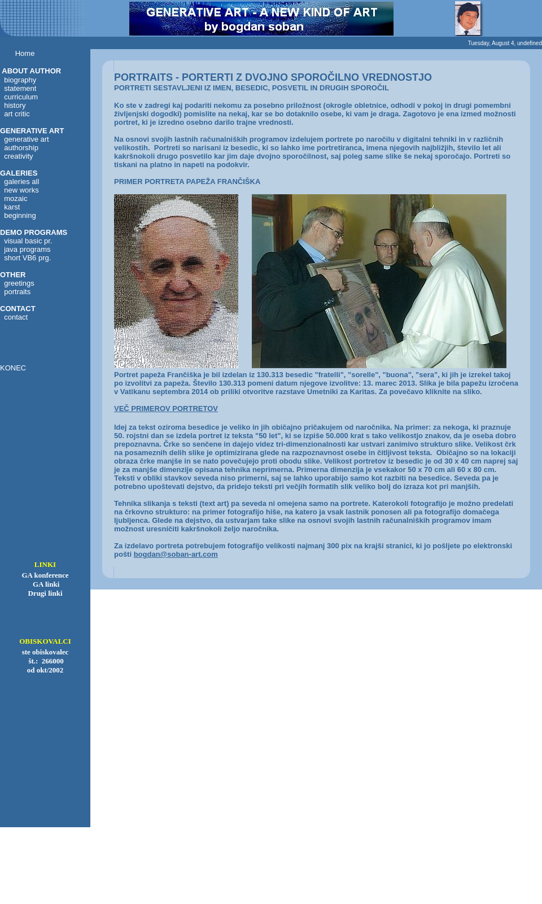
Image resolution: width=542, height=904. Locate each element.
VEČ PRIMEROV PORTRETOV (166, 408)
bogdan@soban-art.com (176, 554)
